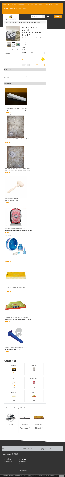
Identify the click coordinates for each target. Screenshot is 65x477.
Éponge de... (13, 392)
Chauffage (5, 8)
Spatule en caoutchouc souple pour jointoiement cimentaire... (18, 319)
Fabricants (25, 8)
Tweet (7, 49)
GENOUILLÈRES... (34, 378)
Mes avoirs (21, 463)
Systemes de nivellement (37, 4)
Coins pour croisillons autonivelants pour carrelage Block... (16, 108)
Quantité (24, 52)
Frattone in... (10, 424)
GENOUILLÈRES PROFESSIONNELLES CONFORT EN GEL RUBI (18, 230)
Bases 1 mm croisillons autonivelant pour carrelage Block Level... (17, 168)
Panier (58, 16)
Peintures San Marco (15, 8)
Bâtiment (56, 4)
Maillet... (13, 378)
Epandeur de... (25, 424)
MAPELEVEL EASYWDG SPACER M (12, 349)
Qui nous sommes (7, 463)
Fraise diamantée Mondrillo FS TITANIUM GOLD (15, 259)
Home (4, 4)
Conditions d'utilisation (8, 461)
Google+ (17, 49)
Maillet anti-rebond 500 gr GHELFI (11, 198)
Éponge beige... (38, 424)
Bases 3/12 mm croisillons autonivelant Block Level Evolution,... (17, 138)
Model (23, 47)
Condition (24, 49)
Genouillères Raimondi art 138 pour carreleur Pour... (15, 228)
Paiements (6, 468)
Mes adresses (22, 465)
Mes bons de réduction (23, 470)
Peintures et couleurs (23, 4)
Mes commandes (22, 461)
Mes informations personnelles (25, 468)
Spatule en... (34, 392)
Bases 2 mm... (34, 365)
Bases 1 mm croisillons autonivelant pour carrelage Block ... (17, 170)
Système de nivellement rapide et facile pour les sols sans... (16, 347)
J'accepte (61, 475)
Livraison (5, 465)
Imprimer (8, 53)
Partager (12, 49)
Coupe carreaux (12, 4)
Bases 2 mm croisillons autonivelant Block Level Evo (16, 140)
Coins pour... (13, 365)
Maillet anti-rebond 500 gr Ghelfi (11, 200)
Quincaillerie (48, 4)
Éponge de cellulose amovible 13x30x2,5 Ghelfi (15, 289)
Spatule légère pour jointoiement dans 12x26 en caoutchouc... (17, 317)
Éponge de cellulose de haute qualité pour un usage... (15, 287)
